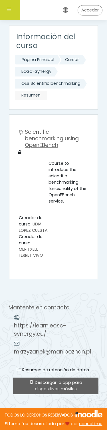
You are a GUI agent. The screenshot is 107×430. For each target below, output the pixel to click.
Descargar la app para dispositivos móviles (55, 386)
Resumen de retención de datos (53, 370)
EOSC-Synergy (36, 71)
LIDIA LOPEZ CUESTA (33, 227)
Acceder (90, 10)
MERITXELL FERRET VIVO (31, 252)
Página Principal (38, 59)
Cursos (72, 59)
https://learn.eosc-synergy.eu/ (40, 330)
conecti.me (90, 424)
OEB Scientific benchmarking (50, 83)
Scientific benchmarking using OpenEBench (52, 138)
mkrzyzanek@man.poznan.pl (52, 352)
